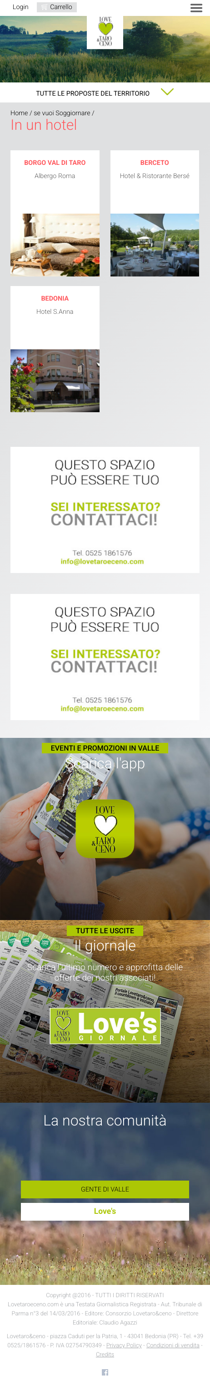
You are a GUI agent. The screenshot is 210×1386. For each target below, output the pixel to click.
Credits (105, 1354)
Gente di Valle (105, 1189)
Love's (105, 1211)
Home (19, 113)
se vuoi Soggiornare (62, 113)
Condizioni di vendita (173, 1345)
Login (21, 7)
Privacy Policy (124, 1345)
